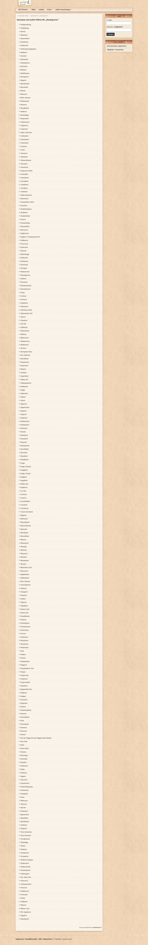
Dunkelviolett (25, 216)
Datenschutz (47, 939)
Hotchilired (24, 359)
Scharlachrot (24, 783)
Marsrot (23, 540)
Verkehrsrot (24, 891)
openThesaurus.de (97, 927)
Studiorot (23, 825)
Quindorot (24, 686)
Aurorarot (23, 66)
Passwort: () (114, 27)
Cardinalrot (24, 136)
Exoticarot (24, 247)
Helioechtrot (24, 331)
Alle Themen (23, 10)
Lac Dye (23, 491)
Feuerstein (24, 265)
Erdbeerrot (24, 240)
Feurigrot (23, 268)
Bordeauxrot (24, 101)
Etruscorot (24, 244)
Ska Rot (23, 808)
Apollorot (23, 52)
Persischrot (24, 630)
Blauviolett (24, 87)
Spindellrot (24, 818)
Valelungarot (24, 874)
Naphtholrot (24, 574)
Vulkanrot (23, 901)
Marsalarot (24, 533)
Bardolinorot (24, 73)
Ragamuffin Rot (26, 689)
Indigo (22, 390)
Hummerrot (24, 362)
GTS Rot (23, 324)
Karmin (23, 432)
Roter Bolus (24, 748)
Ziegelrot (23, 915)
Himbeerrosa (25, 341)
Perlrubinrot (24, 623)
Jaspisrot (23, 414)
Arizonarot (24, 59)
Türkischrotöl (25, 867)
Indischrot (24, 393)
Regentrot (23, 703)
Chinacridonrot (25, 160)
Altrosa (22, 31)
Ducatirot (23, 205)
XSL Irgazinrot (25, 912)
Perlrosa (23, 620)
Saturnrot (23, 780)
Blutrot (22, 91)
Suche (50, 10)
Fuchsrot (23, 299)
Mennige (23, 547)
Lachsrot (23, 494)
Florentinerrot (25, 289)
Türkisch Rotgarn (26, 860)
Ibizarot (23, 369)
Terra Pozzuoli (25, 835)
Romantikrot (24, 717)
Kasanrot (23, 442)
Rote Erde (23, 741)
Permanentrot (25, 627)
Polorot (23, 658)
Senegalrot (24, 794)
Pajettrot (23, 602)
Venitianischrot (25, 884)
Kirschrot (23, 453)
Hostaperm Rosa (26, 352)
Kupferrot (23, 487)
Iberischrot (24, 366)
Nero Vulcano (25, 581)
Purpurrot (24, 679)
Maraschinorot (25, 526)
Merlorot (23, 550)
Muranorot (24, 571)
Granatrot (23, 320)
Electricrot (24, 230)
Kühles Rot (24, 484)
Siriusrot (23, 804)
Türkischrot (24, 863)
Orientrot (23, 595)
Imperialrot (24, 376)
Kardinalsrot (24, 425)
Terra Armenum (26, 832)
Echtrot (23, 219)
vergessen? (118, 27)
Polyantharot (25, 661)
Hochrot (23, 348)
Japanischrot (24, 407)
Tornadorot (24, 856)
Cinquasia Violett (26, 171)
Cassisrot (23, 146)
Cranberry (24, 192)
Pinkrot (23, 654)
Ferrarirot (23, 700)
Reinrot (23, 707)
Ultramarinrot (25, 870)
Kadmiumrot (24, 421)
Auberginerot (25, 63)
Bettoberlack (24, 84)
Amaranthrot (25, 38)
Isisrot (22, 400)
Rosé (22, 721)
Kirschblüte (24, 449)
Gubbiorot (24, 327)
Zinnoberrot (24, 919)
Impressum (20, 939)
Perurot (23, 634)
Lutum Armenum (26, 512)
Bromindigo (24, 115)
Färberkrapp (24, 254)
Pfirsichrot (24, 640)
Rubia (22, 769)
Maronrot (23, 529)
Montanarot (24, 560)
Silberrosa (24, 801)
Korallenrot (24, 460)
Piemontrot (24, 647)
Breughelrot (24, 108)
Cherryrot (23, 153)
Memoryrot (24, 543)
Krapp (22, 463)
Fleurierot (23, 282)
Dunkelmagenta (26, 209)
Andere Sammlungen (63, 10)
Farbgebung (24, 28)
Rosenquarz (24, 724)
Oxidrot (23, 599)
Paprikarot (24, 606)
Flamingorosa (25, 275)
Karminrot (24, 435)
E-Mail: (109, 20)
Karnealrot (24, 439)
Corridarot (24, 188)
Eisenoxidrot (24, 226)
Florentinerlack (25, 286)
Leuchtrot (23, 505)
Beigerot (23, 80)
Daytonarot (24, 198)
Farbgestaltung (25, 24)
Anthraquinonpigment (28, 49)
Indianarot (24, 386)
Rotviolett (23, 759)
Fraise (22, 292)
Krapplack (23, 470)
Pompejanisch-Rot (27, 668)
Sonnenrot (24, 811)
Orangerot (24, 592)
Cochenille (24, 174)
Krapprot (23, 477)
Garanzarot (24, 306)
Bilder (34, 10)
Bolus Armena (25, 98)
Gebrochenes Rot (26, 313)
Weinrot (23, 905)
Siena (22, 797)
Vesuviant (23, 895)
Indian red (24, 379)
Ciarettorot (24, 167)
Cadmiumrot (24, 122)
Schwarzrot (24, 790)
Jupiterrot (23, 418)
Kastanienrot (25, 446)
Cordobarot (24, 185)
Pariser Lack (24, 609)
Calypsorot (24, 125)
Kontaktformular (31, 939)
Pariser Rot (24, 613)
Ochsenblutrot (25, 585)
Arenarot (23, 56)
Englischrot (24, 233)
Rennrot (23, 714)
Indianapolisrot (25, 383)
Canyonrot (24, 129)
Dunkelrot (24, 212)
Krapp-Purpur (25, 473)
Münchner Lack (26, 567)
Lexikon (41, 10)
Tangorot (23, 828)
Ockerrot (23, 588)
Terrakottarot (25, 839)
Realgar (23, 696)
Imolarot (23, 373)
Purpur (22, 672)
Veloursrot (24, 881)
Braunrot (23, 105)
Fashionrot (24, 261)
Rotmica (23, 752)
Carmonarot (24, 139)
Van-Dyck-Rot (25, 877)
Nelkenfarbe (24, 578)
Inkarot (23, 397)
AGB (40, 939)
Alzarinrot (24, 35)
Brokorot (23, 111)
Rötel (22, 745)
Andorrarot (24, 45)
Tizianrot (23, 849)
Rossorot (23, 731)
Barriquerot (24, 77)
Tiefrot (22, 846)
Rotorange (24, 755)
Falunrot (23, 251)
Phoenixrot (24, 644)
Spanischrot (24, 814)
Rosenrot (23, 727)
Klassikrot (24, 456)
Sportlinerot (24, 821)
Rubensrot (24, 766)
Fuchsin (23, 296)
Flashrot (23, 279)
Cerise (22, 150)
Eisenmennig (25, 223)
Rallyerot (23, 693)
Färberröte (24, 258)
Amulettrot (24, 42)
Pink (22, 651)
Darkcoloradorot (26, 195)
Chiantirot (24, 157)
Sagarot (23, 776)
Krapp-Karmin (25, 466)
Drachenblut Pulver (27, 202)
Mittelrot (23, 557)
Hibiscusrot (24, 338)
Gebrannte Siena (26, 310)
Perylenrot (24, 637)
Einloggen (111, 34)
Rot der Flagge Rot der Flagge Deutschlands (35, 738)
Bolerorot (23, 94)
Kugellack (23, 480)
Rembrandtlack (25, 710)
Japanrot (23, 411)
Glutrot (23, 317)
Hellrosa (23, 334)
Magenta (23, 515)
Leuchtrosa (24, 508)
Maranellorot (25, 522)
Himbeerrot (24, 345)
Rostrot (23, 734)
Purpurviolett (25, 682)
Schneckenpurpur (26, 787)
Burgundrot (24, 118)
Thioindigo (24, 842)
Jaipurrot (23, 404)
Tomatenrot (24, 853)
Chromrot (23, 164)
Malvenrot (24, 519)
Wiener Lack (24, 908)
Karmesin (23, 428)
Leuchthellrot (25, 501)
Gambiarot (24, 303)
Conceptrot (24, 181)
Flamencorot (24, 272)
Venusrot (23, 888)
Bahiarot (23, 70)
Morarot (23, 564)
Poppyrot (23, 665)
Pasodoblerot (25, 616)
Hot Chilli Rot (25, 355)
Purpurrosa (24, 675)
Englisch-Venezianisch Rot (30, 237)
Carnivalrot (24, 143)
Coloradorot (24, 178)
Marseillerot (24, 536)
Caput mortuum (26, 132)
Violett (22, 898)
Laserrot (23, 498)
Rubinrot (23, 773)
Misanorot (24, 553)
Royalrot (23, 762)
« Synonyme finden (22, 15)
